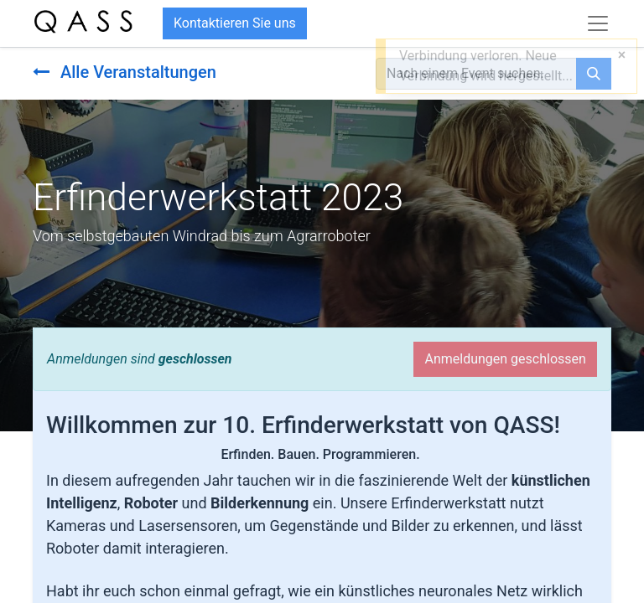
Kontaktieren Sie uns (235, 23)
